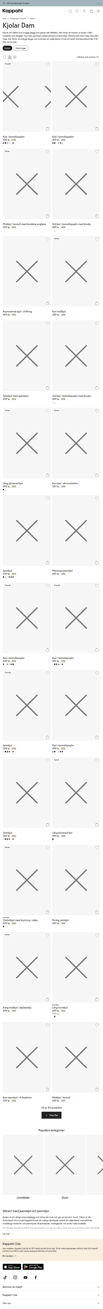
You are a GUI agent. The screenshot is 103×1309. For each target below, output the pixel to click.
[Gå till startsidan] (12, 11)
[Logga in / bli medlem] (84, 11)
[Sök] (70, 11)
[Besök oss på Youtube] (25, 1277)
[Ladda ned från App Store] (12, 1267)
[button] (51, 1115)
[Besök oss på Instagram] (15, 1277)
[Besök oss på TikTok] (5, 1277)
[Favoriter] (77, 11)
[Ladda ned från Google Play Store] (33, 1267)
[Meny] (98, 11)
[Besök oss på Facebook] (35, 1277)
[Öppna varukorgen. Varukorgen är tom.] (91, 11)
